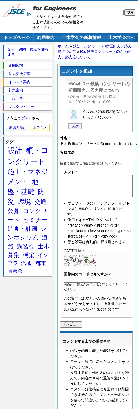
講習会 (26, 246)
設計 (15, 150)
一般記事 (15, 98)
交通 (40, 202)
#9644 (74, 83)
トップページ (17, 37)
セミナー (35, 220)
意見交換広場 (19, 74)
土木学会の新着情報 (81, 37)
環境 (24, 201)
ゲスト (26, 118)
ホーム (63, 46)
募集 (13, 255)
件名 (63, 138)
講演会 (15, 271)
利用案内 (46, 37)
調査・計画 (22, 228)
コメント (67, 172)
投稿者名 (67, 153)
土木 (44, 246)
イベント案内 (19, 82)
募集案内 (15, 90)
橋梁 (29, 255)
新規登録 (16, 127)
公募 (13, 211)
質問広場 (15, 65)
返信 (75, 126)
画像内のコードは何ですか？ (87, 274)
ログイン (39, 127)
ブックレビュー (21, 107)
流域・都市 (33, 263)
